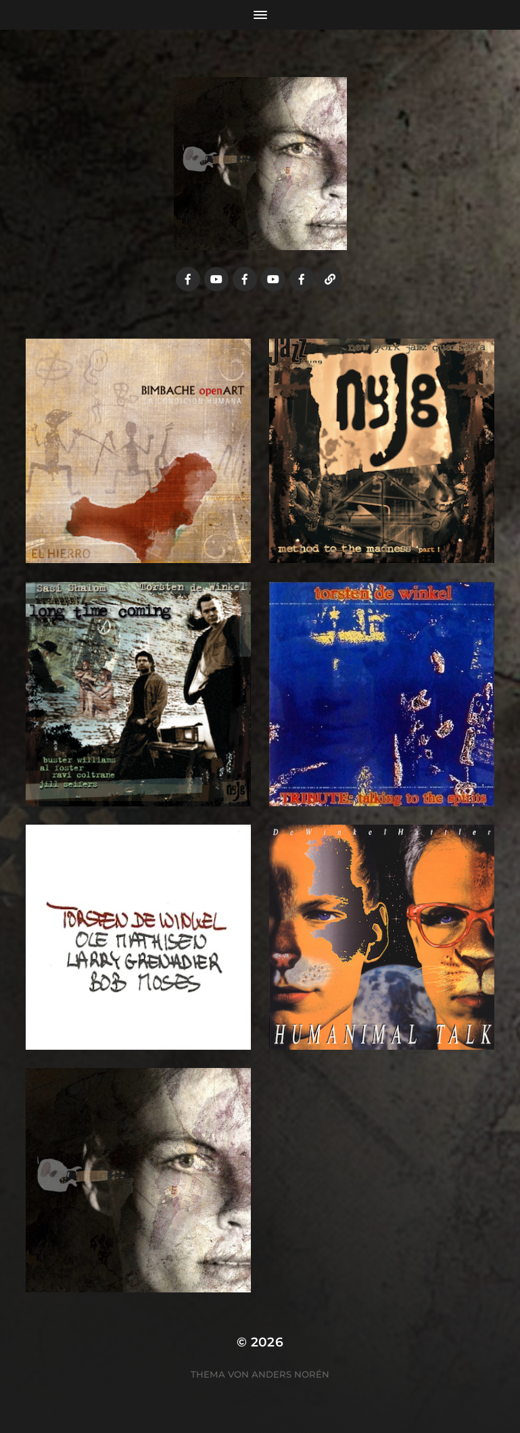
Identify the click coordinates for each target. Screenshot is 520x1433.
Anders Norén (290, 1374)
